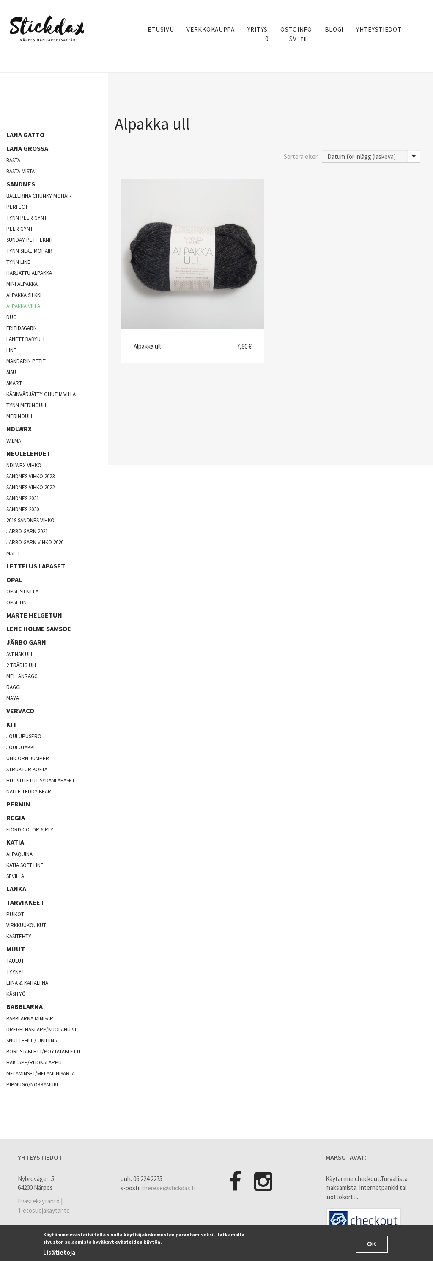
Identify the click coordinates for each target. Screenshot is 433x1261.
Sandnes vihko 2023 (30, 476)
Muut (15, 949)
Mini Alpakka (22, 284)
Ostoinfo (296, 29)
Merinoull (19, 416)
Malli (12, 553)
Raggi (13, 687)
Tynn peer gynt (26, 218)
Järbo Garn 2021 (27, 531)
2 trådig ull (21, 665)
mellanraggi (22, 676)
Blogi (334, 29)
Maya (12, 698)
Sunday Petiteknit (29, 240)
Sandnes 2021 (22, 498)
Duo (11, 317)
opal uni (17, 602)
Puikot (15, 914)
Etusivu (161, 29)
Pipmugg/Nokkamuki (32, 1084)
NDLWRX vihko (23, 465)
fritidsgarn (21, 328)
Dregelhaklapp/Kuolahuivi (41, 1029)
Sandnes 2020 (22, 509)
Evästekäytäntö (39, 1201)
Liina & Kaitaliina (27, 983)
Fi (303, 39)
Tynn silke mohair (29, 251)
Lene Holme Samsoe (38, 628)
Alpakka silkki (23, 295)
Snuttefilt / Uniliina (31, 1040)
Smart (14, 383)
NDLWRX (19, 428)
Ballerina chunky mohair (39, 196)
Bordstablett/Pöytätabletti (43, 1051)
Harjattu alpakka (29, 273)
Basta (13, 160)
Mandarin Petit (26, 361)
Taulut (15, 960)
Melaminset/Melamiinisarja (40, 1073)
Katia (15, 842)
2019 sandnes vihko (30, 520)
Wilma (13, 440)
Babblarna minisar (29, 1018)
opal (14, 579)
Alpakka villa (23, 306)
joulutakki (20, 747)
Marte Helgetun (34, 615)
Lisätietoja (59, 1252)
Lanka (16, 888)
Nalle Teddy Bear (28, 791)
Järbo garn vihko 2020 (34, 542)
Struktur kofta (26, 769)
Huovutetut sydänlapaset (40, 780)
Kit (11, 724)
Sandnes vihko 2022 (30, 487)
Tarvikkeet (25, 902)
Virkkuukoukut (26, 925)
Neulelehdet (28, 453)
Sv (292, 39)
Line (11, 350)
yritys (257, 29)
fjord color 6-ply (29, 829)
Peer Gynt (19, 229)
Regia (15, 817)
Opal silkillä (22, 591)
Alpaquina (19, 854)
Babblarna (24, 1006)
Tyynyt (15, 972)
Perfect (17, 207)
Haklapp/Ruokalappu (34, 1062)
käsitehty (18, 936)
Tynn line (18, 262)
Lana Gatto (25, 134)
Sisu (11, 372)
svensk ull (19, 654)
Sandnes (20, 184)
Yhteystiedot (378, 29)
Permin (18, 804)
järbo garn (26, 642)
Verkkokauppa (210, 29)
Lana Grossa (27, 148)
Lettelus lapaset (35, 566)
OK (372, 1243)
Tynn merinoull (26, 405)
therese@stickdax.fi (168, 1188)
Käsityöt (17, 994)
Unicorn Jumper (27, 758)
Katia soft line (25, 865)
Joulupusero (23, 736)
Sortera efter (301, 156)
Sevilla (15, 876)
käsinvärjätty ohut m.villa (41, 394)
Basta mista (20, 171)
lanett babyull (26, 339)
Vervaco (20, 711)
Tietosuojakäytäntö (44, 1210)
